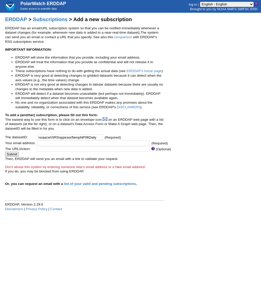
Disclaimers (14, 209)
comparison (123, 37)
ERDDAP (16, 19)
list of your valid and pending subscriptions (100, 184)
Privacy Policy (36, 209)
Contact (56, 209)
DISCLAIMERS (128, 107)
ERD (253, 9)
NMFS (232, 9)
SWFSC (244, 9)
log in (193, 4)
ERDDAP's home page (144, 71)
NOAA (221, 9)
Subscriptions (50, 19)
